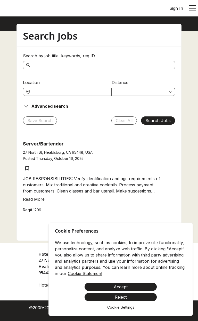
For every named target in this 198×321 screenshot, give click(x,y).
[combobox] (70, 92)
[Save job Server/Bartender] (27, 168)
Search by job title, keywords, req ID (59, 55)
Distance (120, 82)
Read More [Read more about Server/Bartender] (34, 199)
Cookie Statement (85, 273)
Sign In (176, 8)
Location (31, 82)
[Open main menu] (192, 8)
